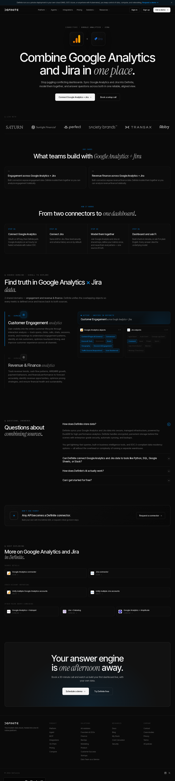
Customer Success (88, 752)
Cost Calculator (118, 740)
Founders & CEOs (88, 732)
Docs (114, 728)
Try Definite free (101, 691)
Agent (51, 732)
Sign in (134, 10)
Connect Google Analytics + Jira (75, 97)
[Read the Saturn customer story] (14, 127)
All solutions (85, 728)
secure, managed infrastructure (131, 430)
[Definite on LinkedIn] (165, 773)
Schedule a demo (75, 691)
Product (84, 748)
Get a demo (161, 9)
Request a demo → (150, 2)
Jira (107, 27)
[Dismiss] (171, 2)
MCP (51, 736)
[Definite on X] (169, 773)
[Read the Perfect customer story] (72, 127)
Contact (147, 728)
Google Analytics (91, 27)
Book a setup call (108, 97)
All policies (148, 744)
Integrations (68, 10)
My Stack (115, 736)
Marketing (85, 744)
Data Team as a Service (90, 759)
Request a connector (150, 515)
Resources (105, 10)
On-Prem (53, 744)
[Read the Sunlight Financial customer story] (43, 127)
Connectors (71, 27)
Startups (84, 755)
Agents (55, 10)
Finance (84, 736)
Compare (53, 752)
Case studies (149, 732)
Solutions (91, 10)
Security (115, 744)
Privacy (146, 736)
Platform (42, 10)
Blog (114, 732)
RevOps (84, 740)
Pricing (79, 10)
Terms (146, 740)
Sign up (146, 10)
